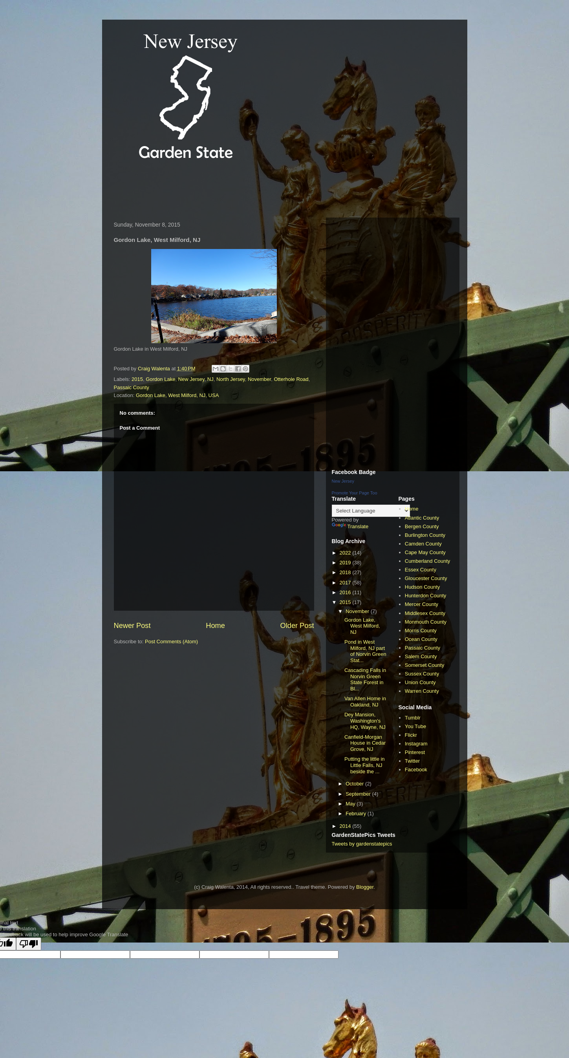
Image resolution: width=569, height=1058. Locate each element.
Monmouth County (425, 622)
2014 (346, 826)
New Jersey (191, 379)
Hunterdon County (425, 596)
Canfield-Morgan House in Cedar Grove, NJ (365, 743)
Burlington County (425, 535)
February (357, 813)
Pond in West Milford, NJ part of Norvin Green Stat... (365, 651)
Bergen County (422, 526)
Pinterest (415, 752)
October (355, 784)
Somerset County (424, 665)
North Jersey (230, 379)
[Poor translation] (28, 943)
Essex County (420, 570)
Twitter (412, 761)
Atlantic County (422, 518)
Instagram (416, 744)
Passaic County (131, 387)
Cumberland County (427, 561)
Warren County (422, 691)
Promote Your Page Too (354, 493)
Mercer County (421, 604)
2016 (346, 592)
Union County (420, 682)
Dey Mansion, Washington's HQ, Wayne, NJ (365, 721)
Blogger (364, 887)
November (259, 379)
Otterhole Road (291, 379)
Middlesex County (425, 613)
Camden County (423, 544)
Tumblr (413, 718)
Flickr (411, 735)
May (351, 804)
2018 (346, 572)
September (359, 794)
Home (215, 626)
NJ (210, 379)
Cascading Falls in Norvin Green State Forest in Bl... (365, 679)
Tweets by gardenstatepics (362, 844)
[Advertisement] (253, 190)
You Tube (415, 726)
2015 (137, 379)
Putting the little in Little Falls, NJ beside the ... (364, 765)
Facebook (416, 769)
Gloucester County (426, 578)
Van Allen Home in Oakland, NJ (365, 702)
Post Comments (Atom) (171, 641)
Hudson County (422, 587)
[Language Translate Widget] (371, 511)
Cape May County (425, 552)
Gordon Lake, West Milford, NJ (362, 626)
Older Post (297, 626)
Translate (350, 526)
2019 (346, 563)
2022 (346, 553)
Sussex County (422, 674)
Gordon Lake (160, 379)
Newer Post (132, 626)
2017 (346, 583)
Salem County (421, 656)
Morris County (421, 630)
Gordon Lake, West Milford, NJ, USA (177, 395)
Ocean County (421, 639)
